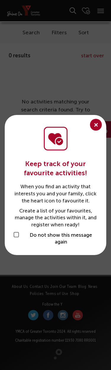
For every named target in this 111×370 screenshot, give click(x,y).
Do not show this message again (61, 238)
